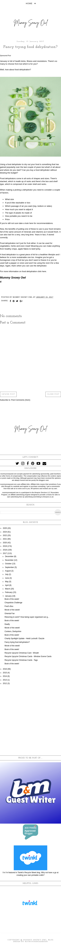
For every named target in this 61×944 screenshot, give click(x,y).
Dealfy (7, 624)
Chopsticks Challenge (13, 603)
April (7, 585)
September (9, 567)
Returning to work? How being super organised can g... (27, 617)
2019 (5, 546)
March (8, 589)
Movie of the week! (12, 610)
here (31, 223)
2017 (5, 553)
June (7, 578)
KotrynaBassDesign (36, 941)
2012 (5, 683)
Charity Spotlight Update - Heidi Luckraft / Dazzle (24, 638)
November (9, 560)
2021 (5, 539)
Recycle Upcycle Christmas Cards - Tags (21, 660)
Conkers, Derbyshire (13, 631)
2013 (5, 680)
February (9, 592)
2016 (5, 669)
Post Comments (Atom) (20, 400)
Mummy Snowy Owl (35, 940)
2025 (5, 528)
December (9, 556)
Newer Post (8, 394)
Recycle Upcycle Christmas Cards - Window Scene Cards (28, 656)
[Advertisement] (30, 720)
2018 (5, 550)
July (7, 574)
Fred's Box (9, 606)
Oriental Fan (10, 613)
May (7, 582)
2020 (5, 543)
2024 (5, 532)
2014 (5, 676)
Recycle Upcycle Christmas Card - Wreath (22, 653)
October (8, 564)
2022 (5, 535)
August (8, 571)
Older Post (53, 394)
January (8, 596)
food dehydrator (14, 164)
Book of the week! (12, 599)
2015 (5, 673)
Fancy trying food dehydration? (17, 642)
